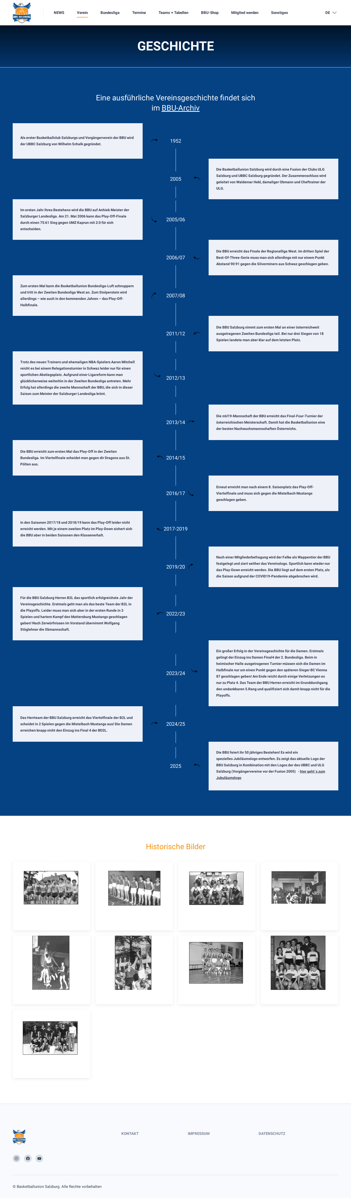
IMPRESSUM (199, 1133)
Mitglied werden (244, 12)
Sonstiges (279, 12)
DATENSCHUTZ (272, 1133)
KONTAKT (130, 1133)
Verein (82, 12)
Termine (139, 12)
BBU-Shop (210, 12)
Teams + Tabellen (173, 12)
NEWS (59, 12)
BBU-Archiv (181, 107)
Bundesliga (110, 12)
